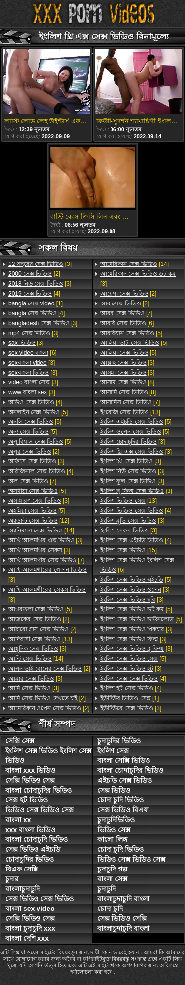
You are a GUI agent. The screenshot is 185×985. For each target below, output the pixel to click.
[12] (38, 520)
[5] (38, 412)
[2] (34, 273)
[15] (128, 550)
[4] (34, 293)
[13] (40, 639)
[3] (40, 264)
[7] (32, 481)
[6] (32, 352)
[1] (35, 303)
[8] (127, 382)
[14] (41, 530)
